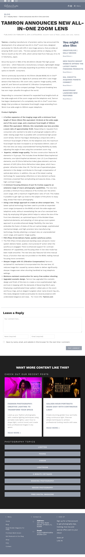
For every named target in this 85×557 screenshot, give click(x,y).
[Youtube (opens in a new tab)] (13, 1)
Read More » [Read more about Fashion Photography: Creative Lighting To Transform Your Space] (14, 435)
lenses (36, 37)
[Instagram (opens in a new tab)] (9, 1)
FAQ (7, 545)
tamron (52, 37)
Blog (7, 527)
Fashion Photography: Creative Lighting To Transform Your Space (21, 409)
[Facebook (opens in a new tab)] (5, 1)
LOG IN (60, 543)
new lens (44, 37)
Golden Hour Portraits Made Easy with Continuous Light (60, 409)
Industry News (61, 35)
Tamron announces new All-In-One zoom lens (34, 16)
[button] (42, 470)
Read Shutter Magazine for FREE (15, 531)
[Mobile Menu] (77, 6)
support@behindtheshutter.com (45, 536)
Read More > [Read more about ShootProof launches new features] (67, 102)
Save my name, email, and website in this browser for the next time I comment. (38, 345)
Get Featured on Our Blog (15, 539)
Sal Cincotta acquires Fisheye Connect (72, 82)
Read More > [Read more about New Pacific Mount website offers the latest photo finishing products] (67, 75)
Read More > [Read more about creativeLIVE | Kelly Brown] (67, 59)
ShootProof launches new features (70, 95)
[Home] (5, 16)
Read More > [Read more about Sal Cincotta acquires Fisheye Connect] (67, 88)
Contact (8, 549)
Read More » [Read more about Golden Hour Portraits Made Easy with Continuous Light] (53, 430)
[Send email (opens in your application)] (16, 1)
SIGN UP (60, 540)
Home (8, 524)
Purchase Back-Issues (13, 535)
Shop (7, 542)
